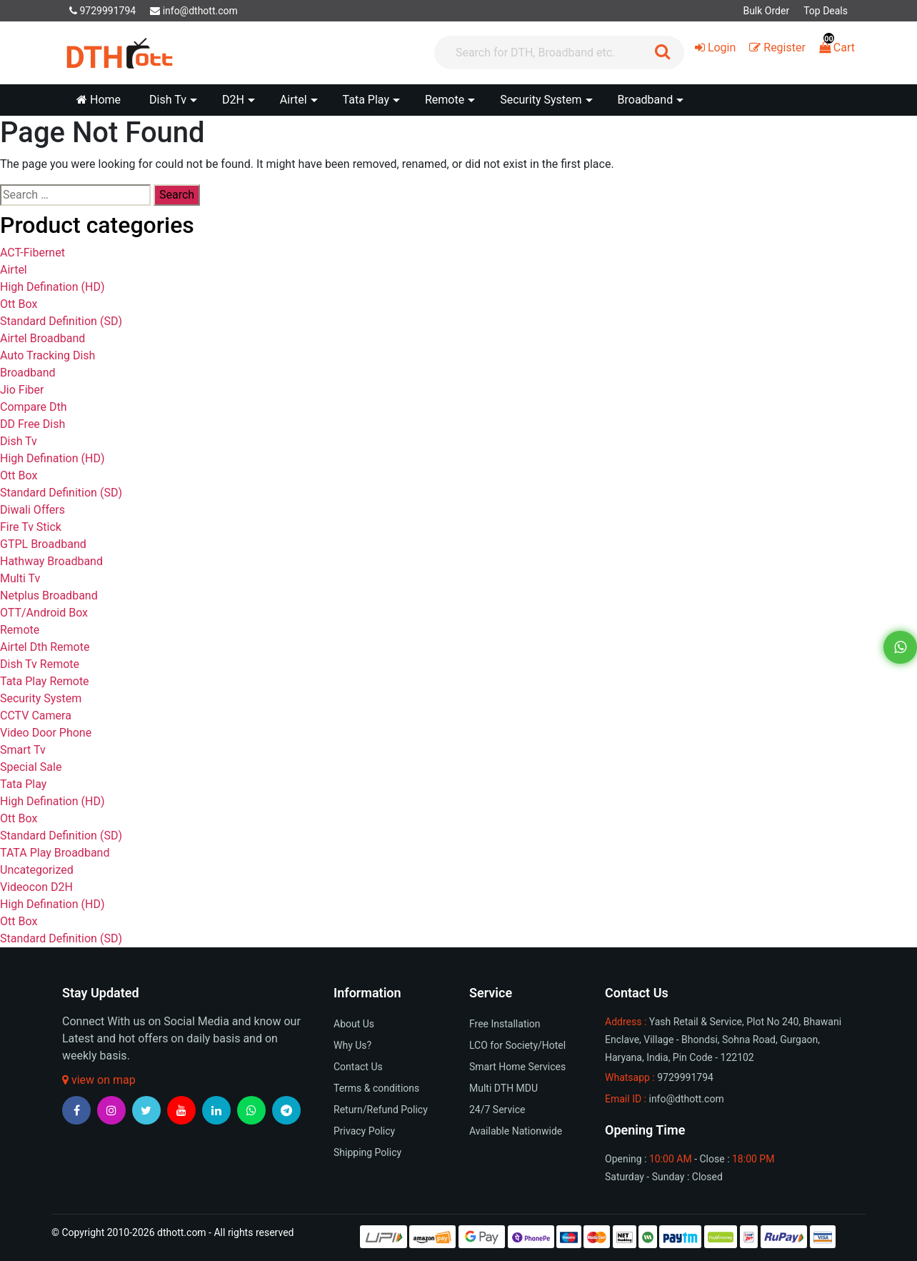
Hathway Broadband (51, 561)
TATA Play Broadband (54, 852)
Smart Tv (23, 750)
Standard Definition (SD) (61, 321)
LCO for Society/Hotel (517, 1045)
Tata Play (23, 784)
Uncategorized (37, 870)
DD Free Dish (32, 424)
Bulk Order (766, 10)
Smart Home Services (517, 1066)
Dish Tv (18, 441)
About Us (354, 1024)
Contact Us (358, 1066)
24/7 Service (497, 1109)
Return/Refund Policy (381, 1109)
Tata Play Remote (44, 681)
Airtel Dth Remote (44, 647)
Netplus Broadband (49, 595)
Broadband (28, 372)
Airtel (13, 269)
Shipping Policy (367, 1152)
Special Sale (30, 767)
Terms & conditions (376, 1088)
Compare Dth (33, 407)
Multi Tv (20, 578)
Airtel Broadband (42, 338)
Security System (40, 698)
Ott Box (18, 304)
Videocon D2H (36, 887)
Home (98, 99)
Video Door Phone (45, 732)
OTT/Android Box (44, 612)
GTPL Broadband (43, 544)
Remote (19, 630)
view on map (99, 1080)
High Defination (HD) (52, 287)
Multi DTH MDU (503, 1088)
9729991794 (102, 10)
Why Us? (352, 1045)
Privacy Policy (364, 1131)
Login (715, 47)
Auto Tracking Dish (47, 355)
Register (777, 47)
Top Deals (825, 10)
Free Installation (505, 1024)
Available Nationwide (515, 1131)
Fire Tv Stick (30, 527)
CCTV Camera (35, 715)
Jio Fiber (22, 390)
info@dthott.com (194, 10)
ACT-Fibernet (32, 252)
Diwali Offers (32, 510)
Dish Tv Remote (39, 664)
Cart (837, 47)
